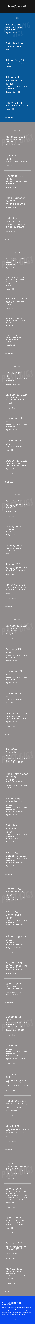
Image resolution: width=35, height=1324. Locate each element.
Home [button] (17, 1286)
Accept (17, 1319)
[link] (17, 6)
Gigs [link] (17, 1289)
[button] (5, 6)
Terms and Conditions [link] (17, 1293)
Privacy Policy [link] (17, 1291)
